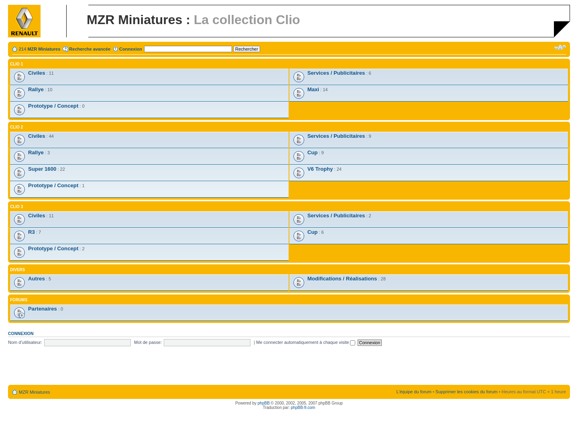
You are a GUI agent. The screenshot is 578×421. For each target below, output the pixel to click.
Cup (312, 152)
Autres (36, 279)
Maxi (313, 89)
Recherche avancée (89, 49)
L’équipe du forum (413, 391)
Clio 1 (16, 64)
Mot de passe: (148, 342)
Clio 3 (16, 206)
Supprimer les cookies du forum (467, 391)
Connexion (130, 49)
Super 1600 (42, 169)
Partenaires (42, 309)
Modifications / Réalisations (342, 279)
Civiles (36, 73)
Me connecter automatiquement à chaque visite (305, 342)
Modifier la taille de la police (560, 47)
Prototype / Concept (53, 106)
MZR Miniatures (43, 49)
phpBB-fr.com (303, 407)
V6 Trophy (320, 169)
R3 (31, 232)
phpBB (264, 403)
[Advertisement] (289, 366)
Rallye (36, 89)
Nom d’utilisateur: (25, 342)
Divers (17, 270)
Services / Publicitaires (336, 73)
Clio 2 (16, 127)
